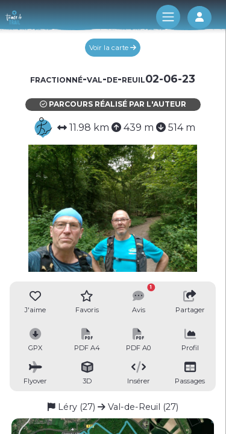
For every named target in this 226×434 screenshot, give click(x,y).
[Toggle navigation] (168, 17)
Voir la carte (112, 47)
